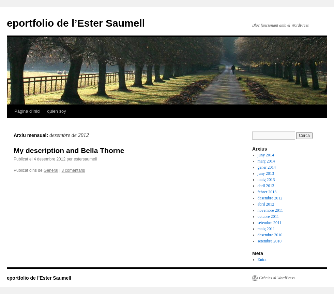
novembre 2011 (270, 210)
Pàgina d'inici (27, 111)
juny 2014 (266, 155)
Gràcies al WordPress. (277, 278)
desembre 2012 (270, 198)
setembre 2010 (270, 241)
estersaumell (85, 159)
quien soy (56, 111)
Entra (262, 259)
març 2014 (266, 161)
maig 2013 (266, 179)
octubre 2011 (268, 216)
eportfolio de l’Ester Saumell (76, 23)
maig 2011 (266, 228)
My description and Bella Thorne (69, 150)
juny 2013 (266, 173)
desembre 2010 (270, 235)
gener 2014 (267, 167)
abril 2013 (266, 185)
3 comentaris (73, 170)
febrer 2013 (267, 192)
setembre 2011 (270, 222)
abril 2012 (266, 204)
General (51, 170)
